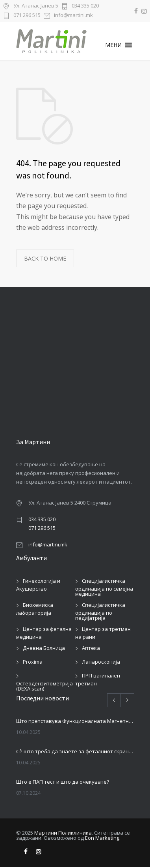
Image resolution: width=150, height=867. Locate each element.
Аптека (91, 647)
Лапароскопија (101, 661)
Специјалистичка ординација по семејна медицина (104, 587)
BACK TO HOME (45, 258)
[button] (113, 45)
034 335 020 (85, 6)
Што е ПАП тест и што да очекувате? (62, 781)
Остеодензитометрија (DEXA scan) (44, 686)
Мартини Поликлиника (63, 832)
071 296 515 (27, 16)
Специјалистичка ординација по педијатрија (100, 611)
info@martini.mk (73, 16)
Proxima (33, 661)
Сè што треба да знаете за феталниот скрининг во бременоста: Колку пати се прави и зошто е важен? (75, 751)
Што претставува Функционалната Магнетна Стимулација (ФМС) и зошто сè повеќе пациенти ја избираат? (75, 720)
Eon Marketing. (102, 837)
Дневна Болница (44, 647)
